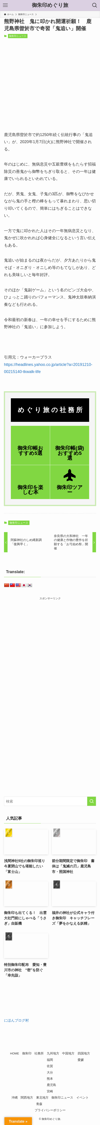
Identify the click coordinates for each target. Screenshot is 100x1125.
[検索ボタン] (94, 5)
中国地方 (68, 1053)
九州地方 (53, 1053)
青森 (39, 1104)
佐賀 (50, 1066)
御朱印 (26, 1053)
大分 (50, 1072)
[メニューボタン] (5, 5)
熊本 (50, 1078)
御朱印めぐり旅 (50, 5)
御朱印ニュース (17, 36)
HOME (14, 1053)
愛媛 (81, 1060)
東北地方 (42, 1097)
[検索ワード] (50, 801)
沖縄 (15, 1097)
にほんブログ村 (16, 1020)
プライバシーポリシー (50, 1110)
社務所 (39, 1053)
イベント (82, 1097)
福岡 (50, 1060)
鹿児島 (51, 1085)
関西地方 (27, 1097)
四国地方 (84, 1053)
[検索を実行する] (91, 801)
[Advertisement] (50, 651)
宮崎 (50, 1091)
